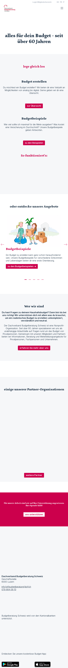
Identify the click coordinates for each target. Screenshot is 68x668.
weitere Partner (34, 475)
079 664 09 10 (9, 589)
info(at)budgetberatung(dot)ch (16, 586)
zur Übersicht (34, 105)
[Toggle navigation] (62, 8)
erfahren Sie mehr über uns (34, 348)
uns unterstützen (34, 514)
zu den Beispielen (34, 142)
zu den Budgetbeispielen (20, 266)
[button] (2, 247)
